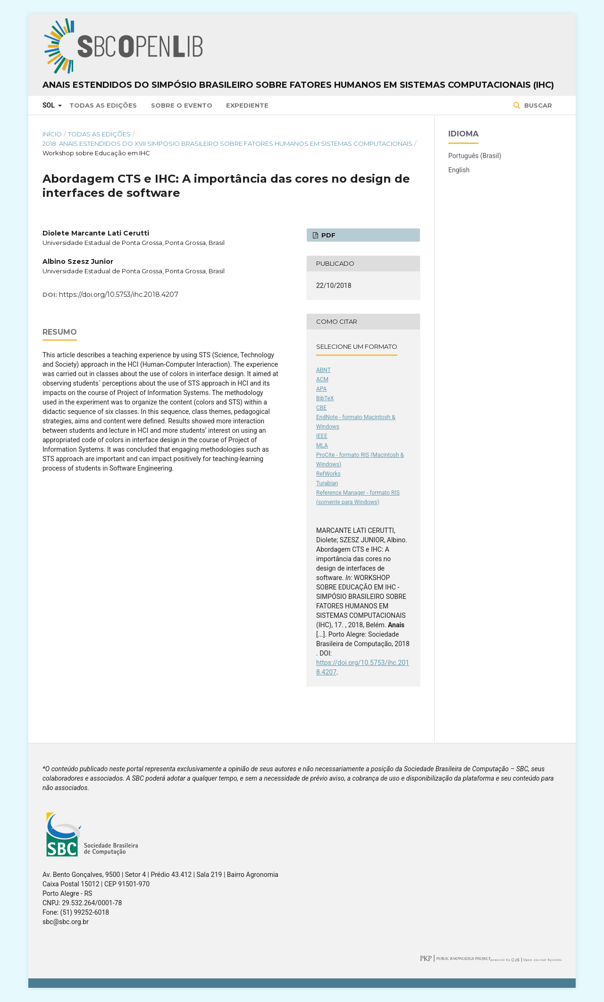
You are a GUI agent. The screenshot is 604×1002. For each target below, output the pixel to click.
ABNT (323, 370)
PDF (327, 235)
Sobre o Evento (181, 105)
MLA (322, 445)
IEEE (321, 436)
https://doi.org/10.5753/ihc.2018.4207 (118, 294)
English (459, 170)
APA (321, 389)
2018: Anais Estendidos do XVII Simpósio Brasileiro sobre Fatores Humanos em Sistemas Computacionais (227, 143)
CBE (321, 407)
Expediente (247, 105)
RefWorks (328, 474)
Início (52, 134)
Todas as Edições (103, 105)
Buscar (537, 105)
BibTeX (325, 398)
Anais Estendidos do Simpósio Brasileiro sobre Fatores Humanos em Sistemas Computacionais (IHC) (298, 85)
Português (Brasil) (474, 156)
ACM (322, 379)
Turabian (327, 483)
